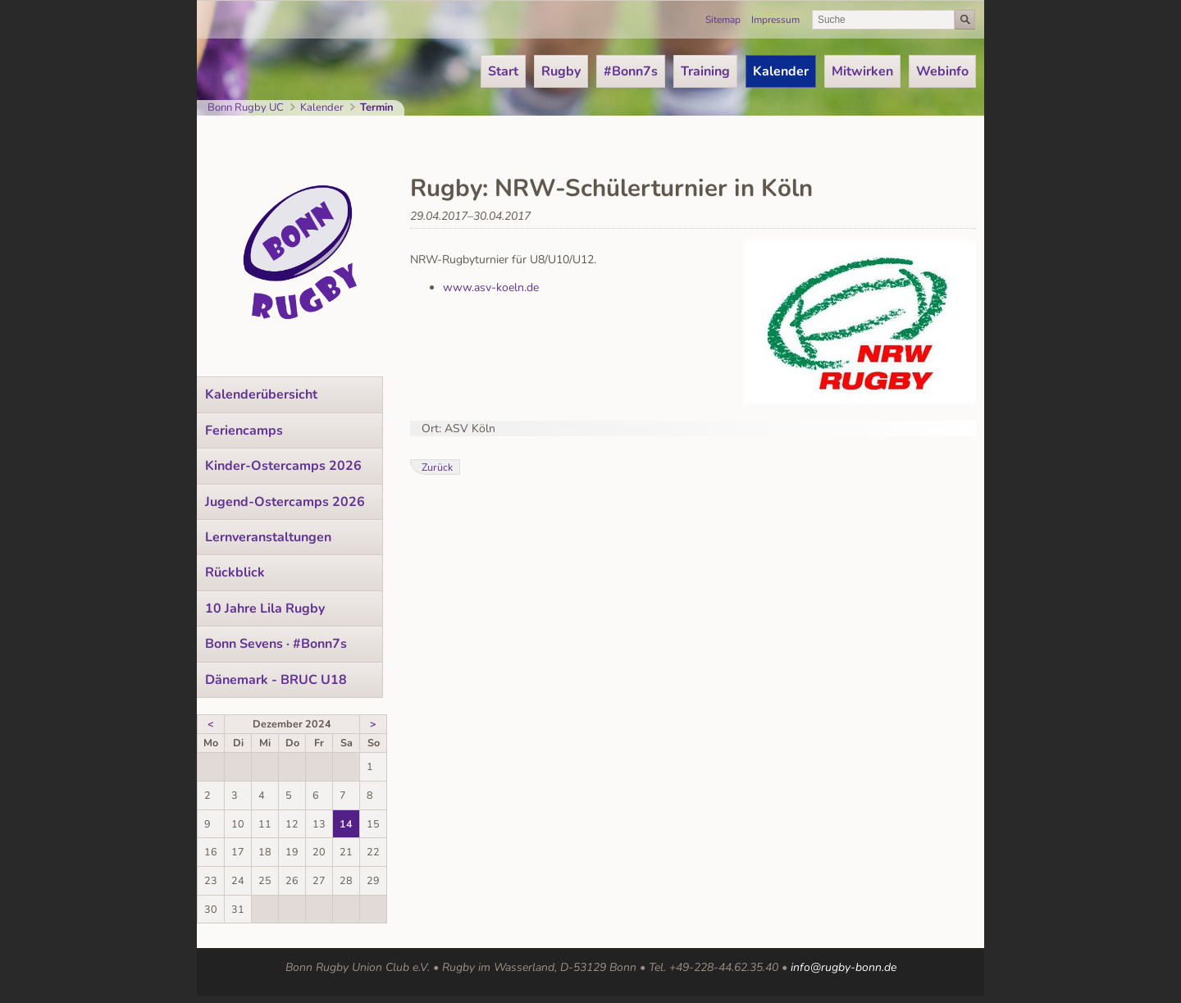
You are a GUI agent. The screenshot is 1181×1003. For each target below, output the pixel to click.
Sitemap (723, 19)
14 (346, 824)
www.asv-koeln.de (491, 287)
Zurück (437, 467)
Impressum (775, 19)
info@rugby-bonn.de (843, 967)
